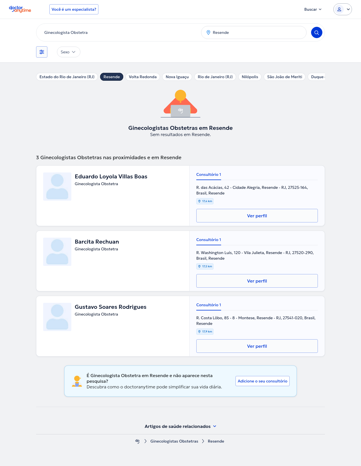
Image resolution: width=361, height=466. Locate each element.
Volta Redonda (143, 76)
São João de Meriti (284, 76)
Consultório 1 (208, 174)
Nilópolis (250, 76)
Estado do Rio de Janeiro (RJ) (66, 76)
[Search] (316, 32)
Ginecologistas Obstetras (174, 441)
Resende (112, 76)
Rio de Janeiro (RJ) (215, 76)
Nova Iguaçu (177, 76)
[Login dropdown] (342, 9)
